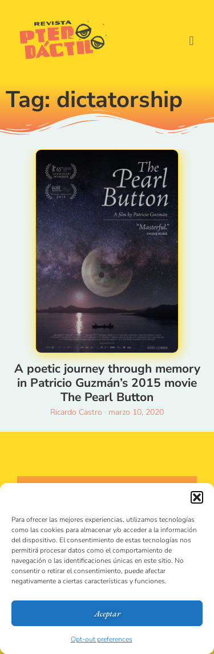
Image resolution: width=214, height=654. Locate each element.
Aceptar (107, 613)
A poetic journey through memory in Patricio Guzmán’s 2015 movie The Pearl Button (107, 383)
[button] (197, 497)
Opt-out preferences (101, 639)
